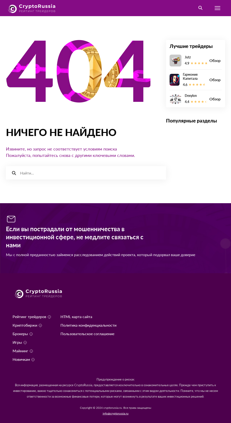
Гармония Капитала (190, 76)
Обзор (215, 60)
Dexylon (191, 96)
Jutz (188, 57)
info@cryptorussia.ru (116, 413)
